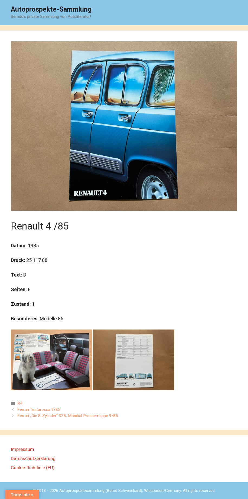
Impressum (22, 449)
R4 (19, 403)
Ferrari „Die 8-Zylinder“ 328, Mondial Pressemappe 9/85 (67, 415)
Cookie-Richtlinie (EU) (33, 467)
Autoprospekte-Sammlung (51, 9)
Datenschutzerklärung (33, 458)
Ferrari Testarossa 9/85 (38, 409)
